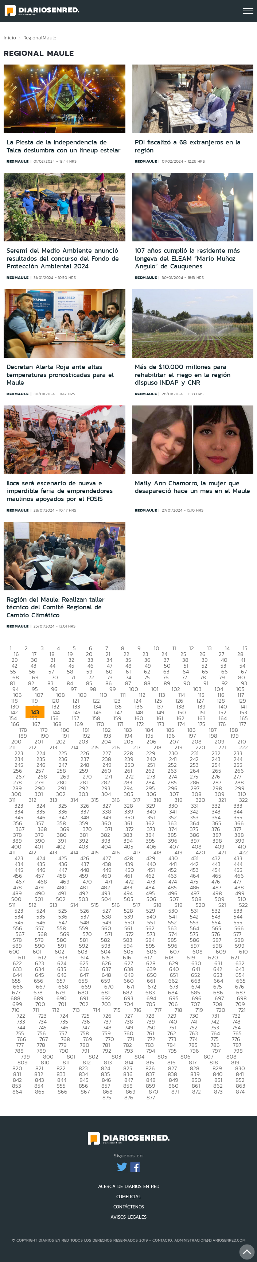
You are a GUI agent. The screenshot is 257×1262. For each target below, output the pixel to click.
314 (74, 800)
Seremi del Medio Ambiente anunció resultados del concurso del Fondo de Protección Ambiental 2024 (63, 258)
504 (106, 899)
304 (106, 794)
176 (222, 724)
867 (85, 1091)
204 (106, 741)
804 (139, 1056)
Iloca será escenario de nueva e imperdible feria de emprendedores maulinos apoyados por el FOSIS (60, 491)
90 (186, 683)
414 (74, 852)
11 (174, 648)
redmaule (18, 161)
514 (74, 905)
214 (74, 747)
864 (17, 1091)
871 (175, 1091)
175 (201, 724)
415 (95, 852)
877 (151, 1097)
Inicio (10, 37)
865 (39, 1091)
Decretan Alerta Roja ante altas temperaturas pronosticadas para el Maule (60, 374)
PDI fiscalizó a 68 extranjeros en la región (188, 146)
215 (95, 747)
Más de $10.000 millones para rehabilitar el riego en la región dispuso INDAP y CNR (182, 374)
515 (95, 905)
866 (62, 1091)
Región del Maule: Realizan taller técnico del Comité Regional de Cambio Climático (56, 607)
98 (93, 689)
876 (128, 1097)
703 (106, 1004)
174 (181, 724)
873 (218, 1091)
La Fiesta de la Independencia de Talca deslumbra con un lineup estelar (64, 146)
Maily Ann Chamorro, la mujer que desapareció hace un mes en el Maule (192, 487)
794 (150, 1051)
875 (106, 1097)
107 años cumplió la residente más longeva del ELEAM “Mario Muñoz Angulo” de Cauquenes (187, 258)
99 (112, 689)
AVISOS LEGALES (128, 1217)
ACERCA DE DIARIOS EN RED (128, 1186)
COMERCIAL (128, 1196)
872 (196, 1091)
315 (95, 800)
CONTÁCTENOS (128, 1206)
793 (128, 1051)
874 (240, 1091)
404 (106, 846)
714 (96, 1010)
